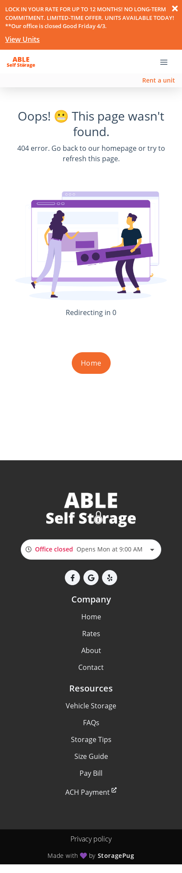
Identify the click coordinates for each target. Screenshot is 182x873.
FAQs (91, 722)
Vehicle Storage (91, 706)
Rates (91, 633)
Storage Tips (91, 739)
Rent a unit (158, 80)
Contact (91, 667)
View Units (22, 39)
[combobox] (91, 549)
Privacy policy (91, 839)
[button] (72, 577)
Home (91, 363)
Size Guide (91, 756)
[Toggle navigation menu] (167, 61)
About (91, 650)
